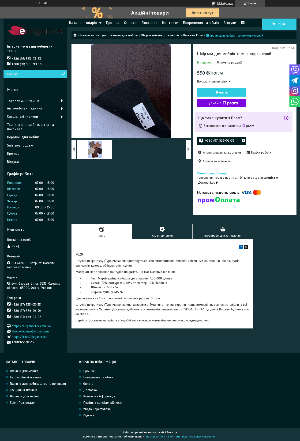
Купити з (222, 103)
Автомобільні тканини (24, 108)
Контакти (170, 22)
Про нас (112, 22)
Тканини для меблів (123, 35)
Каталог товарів (83, 22)
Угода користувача (97, 409)
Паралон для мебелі (24, 396)
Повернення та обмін (98, 377)
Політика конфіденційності (102, 403)
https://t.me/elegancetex (29, 337)
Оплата (130, 22)
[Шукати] (63, 74)
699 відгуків (225, 3)
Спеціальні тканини (22, 116)
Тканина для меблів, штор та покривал (30, 127)
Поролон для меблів (23, 137)
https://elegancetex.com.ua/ (31, 326)
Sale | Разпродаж (22, 403)
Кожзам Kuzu (193, 35)
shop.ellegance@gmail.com (30, 331)
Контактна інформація (99, 396)
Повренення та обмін (201, 22)
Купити (222, 92)
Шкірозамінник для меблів (160, 35)
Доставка (149, 22)
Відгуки (230, 22)
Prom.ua (172, 432)
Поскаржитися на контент (163, 436)
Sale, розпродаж (20, 145)
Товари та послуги (93, 35)
